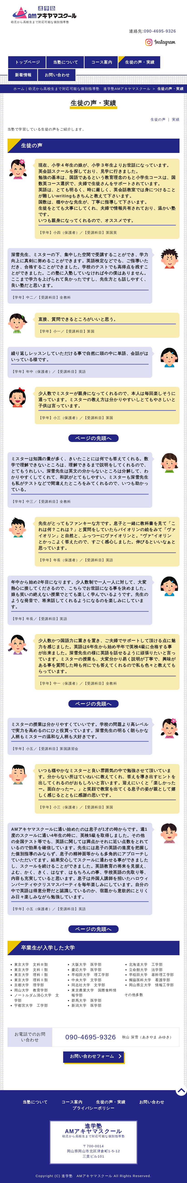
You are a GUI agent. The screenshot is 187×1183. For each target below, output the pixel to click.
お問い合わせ (57, 75)
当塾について (65, 62)
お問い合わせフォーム (92, 1056)
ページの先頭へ (93, 438)
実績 (176, 119)
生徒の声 (158, 119)
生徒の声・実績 (140, 62)
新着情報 (23, 75)
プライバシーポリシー (93, 1108)
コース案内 (101, 62)
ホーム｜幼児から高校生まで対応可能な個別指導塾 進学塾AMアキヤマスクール (81, 89)
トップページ (27, 62)
